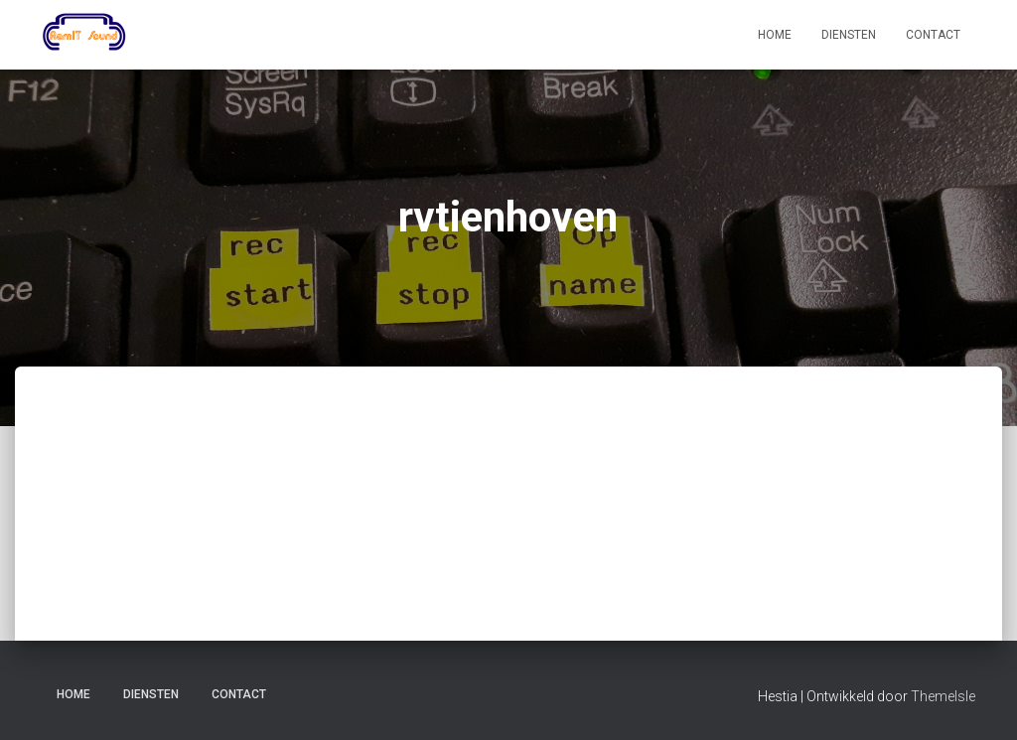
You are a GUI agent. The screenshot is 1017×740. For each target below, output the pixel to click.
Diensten (848, 35)
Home (775, 35)
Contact (933, 35)
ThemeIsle (943, 696)
